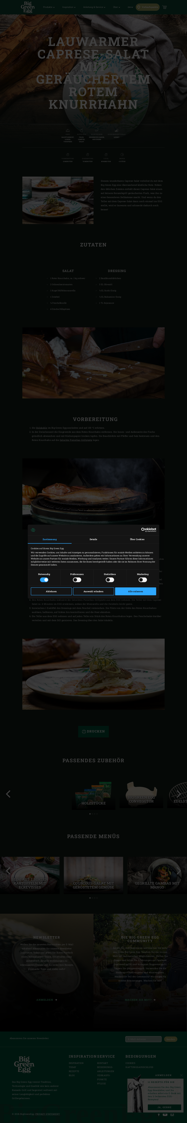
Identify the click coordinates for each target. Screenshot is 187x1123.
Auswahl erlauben (93, 591)
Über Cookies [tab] (137, 539)
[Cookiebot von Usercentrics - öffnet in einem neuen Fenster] (143, 530)
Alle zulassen (135, 591)
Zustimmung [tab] (50, 539)
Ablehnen (51, 591)
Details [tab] (93, 539)
